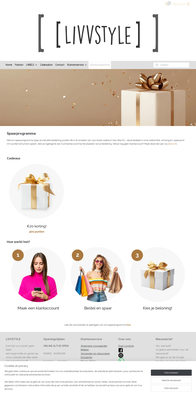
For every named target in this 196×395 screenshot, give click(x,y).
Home (9, 44)
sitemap (108, 389)
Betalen (85, 329)
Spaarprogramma (100, 44)
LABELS (31, 44)
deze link (172, 123)
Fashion (19, 44)
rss (114, 389)
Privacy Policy (88, 340)
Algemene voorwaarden (94, 325)
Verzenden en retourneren (95, 333)
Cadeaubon (46, 44)
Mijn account (181, 4)
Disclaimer (86, 336)
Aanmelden (164, 348)
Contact (60, 44)
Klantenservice (77, 44)
